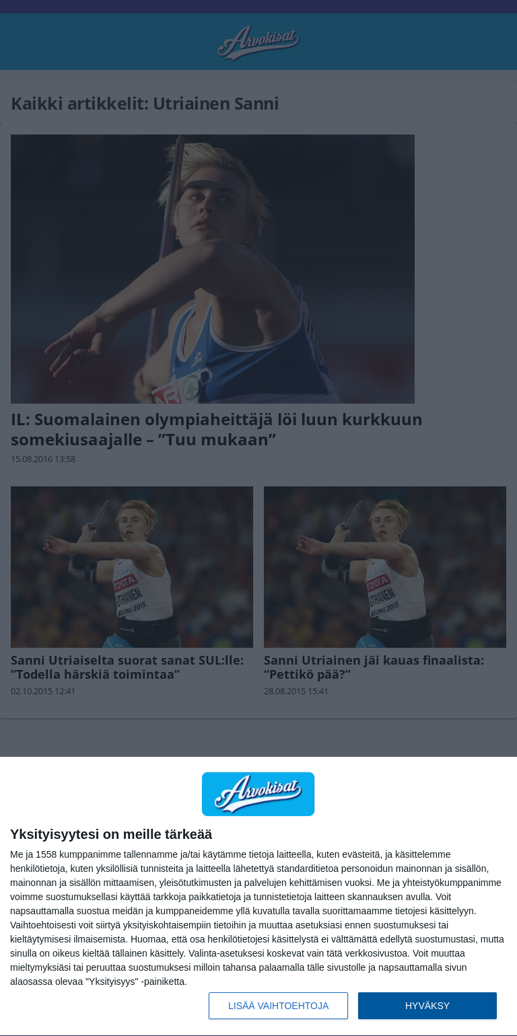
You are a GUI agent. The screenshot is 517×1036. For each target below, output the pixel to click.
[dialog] (258, 896)
